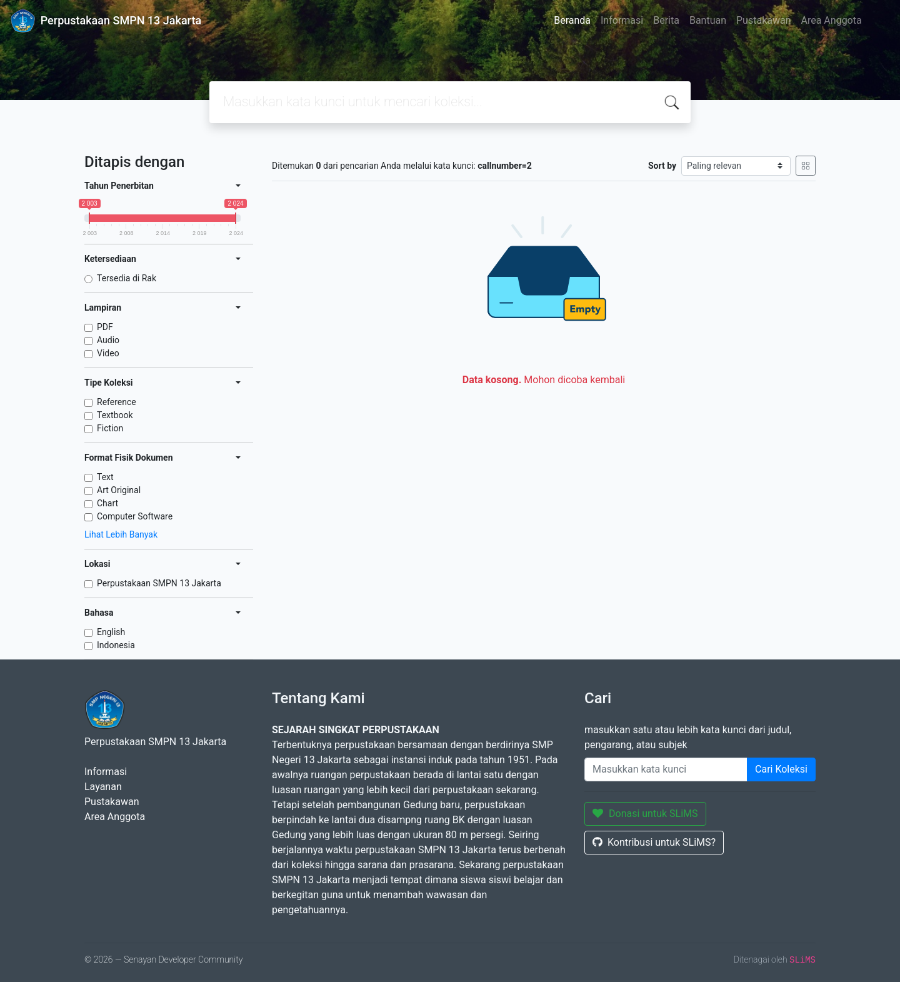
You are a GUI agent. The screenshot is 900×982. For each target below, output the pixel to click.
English (111, 632)
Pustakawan (763, 20)
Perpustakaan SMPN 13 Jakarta (159, 583)
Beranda (572, 20)
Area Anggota (831, 20)
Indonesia (116, 645)
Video (108, 353)
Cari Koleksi (781, 769)
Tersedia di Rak (126, 278)
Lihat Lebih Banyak (121, 534)
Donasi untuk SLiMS (645, 813)
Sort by (662, 166)
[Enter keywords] (666, 769)
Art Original (119, 490)
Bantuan (707, 20)
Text (105, 477)
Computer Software (134, 516)
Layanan (103, 787)
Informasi (622, 20)
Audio (108, 340)
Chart (107, 503)
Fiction (110, 428)
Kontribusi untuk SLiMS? (654, 842)
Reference (116, 402)
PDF (105, 327)
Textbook (115, 415)
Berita (666, 20)
